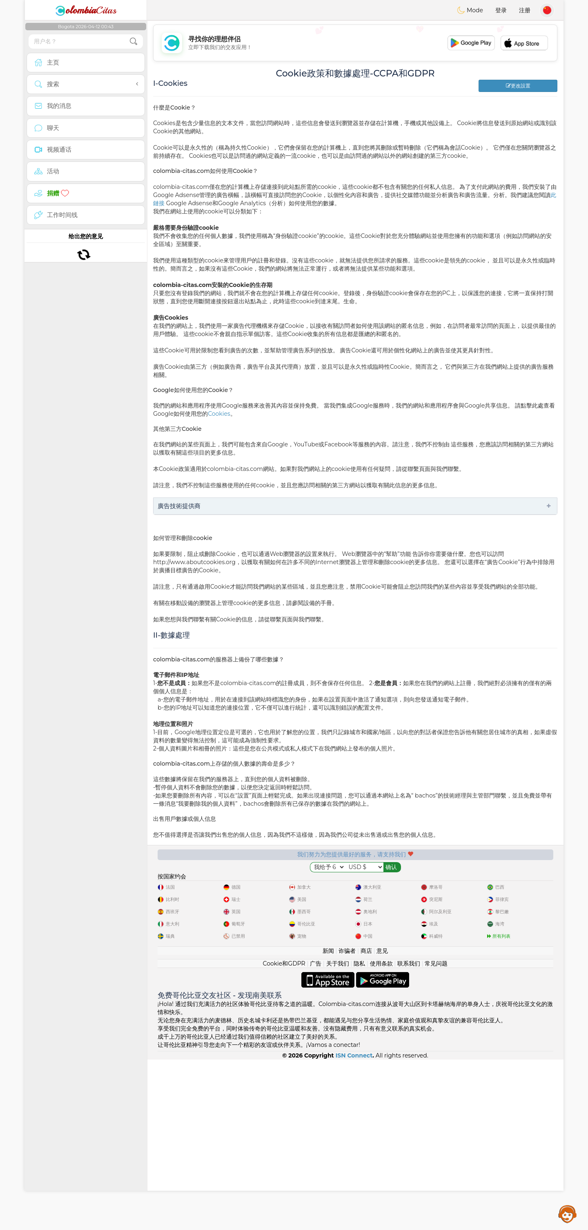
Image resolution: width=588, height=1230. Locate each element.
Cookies (219, 413)
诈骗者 (347, 1121)
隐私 (359, 1134)
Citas (85, 10)
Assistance (567, 1213)
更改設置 (518, 86)
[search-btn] (133, 41)
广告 (315, 1134)
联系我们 (408, 1134)
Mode (470, 10)
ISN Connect (354, 1226)
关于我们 (337, 1134)
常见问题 (436, 1134)
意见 (382, 1121)
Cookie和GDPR (284, 1134)
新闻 (328, 1121)
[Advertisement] (355, 43)
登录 (501, 10)
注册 (524, 10)
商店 (366, 1121)
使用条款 (381, 1134)
